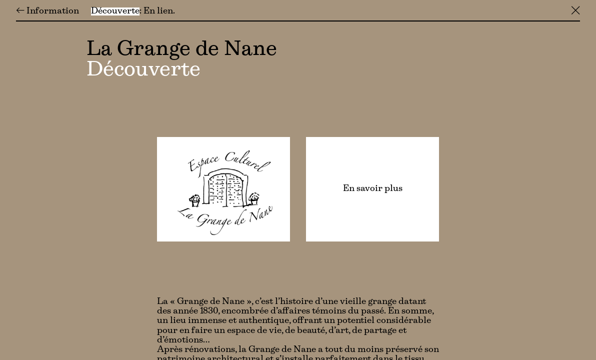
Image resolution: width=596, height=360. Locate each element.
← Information (47, 12)
